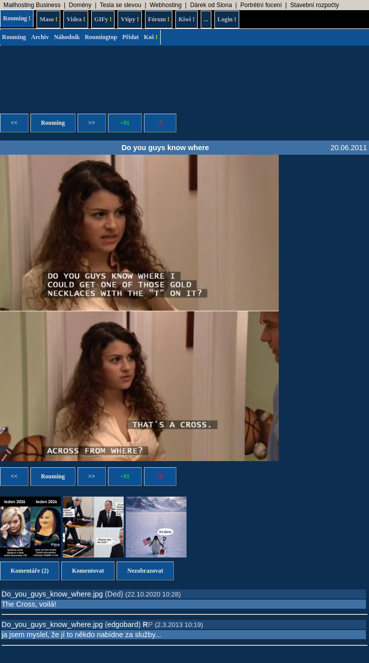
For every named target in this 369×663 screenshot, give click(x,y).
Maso (48, 19)
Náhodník (67, 37)
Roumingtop (101, 37)
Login (226, 19)
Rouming (16, 18)
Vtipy (130, 19)
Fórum (158, 19)
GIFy (103, 19)
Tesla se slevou (120, 5)
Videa (75, 19)
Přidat (130, 37)
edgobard (122, 624)
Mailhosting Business (32, 5)
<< (14, 122)
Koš (151, 37)
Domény (80, 5)
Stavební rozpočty (314, 5)
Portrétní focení (261, 5)
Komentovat (88, 570)
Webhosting (165, 5)
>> (91, 122)
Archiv (40, 37)
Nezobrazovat (145, 570)
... (206, 19)
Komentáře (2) (30, 570)
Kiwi (186, 19)
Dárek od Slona (211, 5)
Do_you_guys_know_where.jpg (52, 594)
